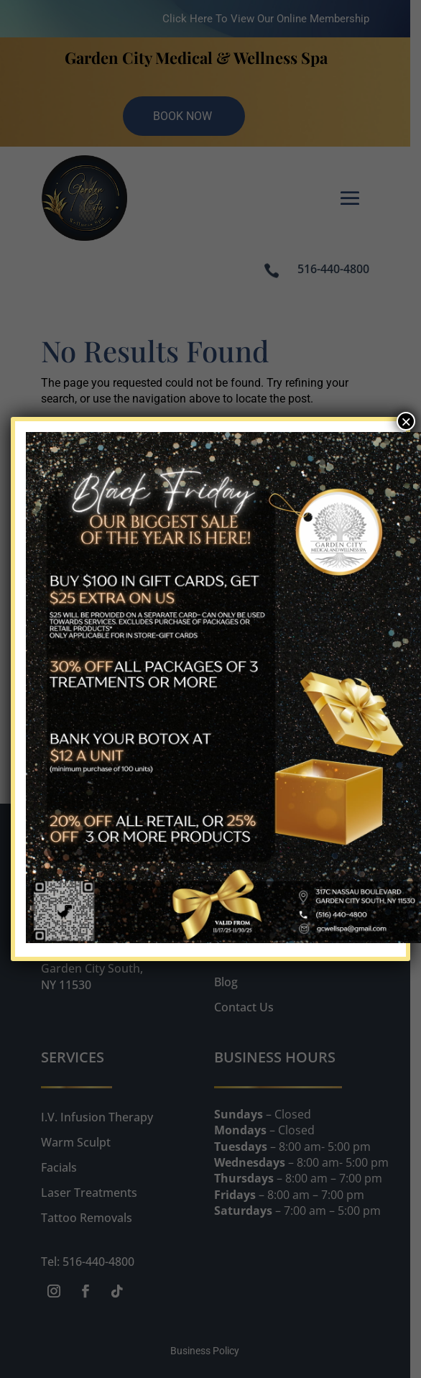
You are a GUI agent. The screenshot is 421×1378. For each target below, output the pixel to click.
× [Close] (406, 421)
